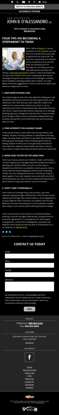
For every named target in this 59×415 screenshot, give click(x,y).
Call (17, 2)
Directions (29, 343)
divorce (42, 48)
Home (12, 2)
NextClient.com (40, 402)
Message (9, 280)
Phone (8, 270)
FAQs (29, 376)
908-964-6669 (32, 326)
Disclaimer (29, 384)
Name (7, 252)
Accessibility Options (29, 11)
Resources (29, 379)
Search (34, 2)
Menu (44, 2)
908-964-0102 (29, 31)
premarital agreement (19, 73)
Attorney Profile (29, 370)
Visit (29, 2)
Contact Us (29, 381)
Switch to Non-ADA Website (29, 6)
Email (23, 2)
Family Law (29, 373)
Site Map (29, 387)
